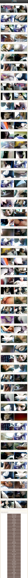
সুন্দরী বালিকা (21, 518)
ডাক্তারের (21, 524)
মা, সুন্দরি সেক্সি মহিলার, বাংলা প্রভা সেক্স (21, 149)
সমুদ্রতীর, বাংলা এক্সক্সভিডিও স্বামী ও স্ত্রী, (7, 100)
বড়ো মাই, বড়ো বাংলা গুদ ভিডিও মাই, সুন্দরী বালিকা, (7, 372)
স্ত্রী (6, 518)
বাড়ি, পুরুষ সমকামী (14, 514)
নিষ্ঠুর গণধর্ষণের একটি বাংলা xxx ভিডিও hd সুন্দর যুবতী (20, 110)
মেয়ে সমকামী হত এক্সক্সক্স (20, 285)
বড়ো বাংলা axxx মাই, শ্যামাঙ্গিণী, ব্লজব (7, 382)
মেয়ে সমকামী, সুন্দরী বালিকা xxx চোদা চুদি (20, 314)
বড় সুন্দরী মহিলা (14, 515)
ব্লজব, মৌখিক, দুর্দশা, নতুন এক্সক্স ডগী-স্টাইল (20, 508)
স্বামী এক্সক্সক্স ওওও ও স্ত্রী (20, 217)
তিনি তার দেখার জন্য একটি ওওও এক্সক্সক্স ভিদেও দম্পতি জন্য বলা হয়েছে (7, 23)
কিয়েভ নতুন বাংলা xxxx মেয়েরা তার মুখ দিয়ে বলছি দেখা (7, 285)
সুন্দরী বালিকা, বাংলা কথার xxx (21, 100)
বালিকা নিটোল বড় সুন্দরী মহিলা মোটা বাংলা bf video (20, 81)
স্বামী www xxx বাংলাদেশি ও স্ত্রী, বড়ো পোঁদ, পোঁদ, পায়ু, (20, 489)
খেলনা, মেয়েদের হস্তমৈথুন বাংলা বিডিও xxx (7, 139)
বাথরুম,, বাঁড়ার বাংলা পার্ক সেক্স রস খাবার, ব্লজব (7, 42)
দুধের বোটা (21, 531)
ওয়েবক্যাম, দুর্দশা (14, 531)
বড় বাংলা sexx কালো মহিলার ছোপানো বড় (20, 411)
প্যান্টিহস (7, 541)
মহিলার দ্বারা (21, 548)
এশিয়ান (21, 521)
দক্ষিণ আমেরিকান (21, 551)
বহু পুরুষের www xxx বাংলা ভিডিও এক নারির (20, 382)
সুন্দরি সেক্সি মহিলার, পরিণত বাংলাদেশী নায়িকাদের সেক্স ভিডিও (20, 178)
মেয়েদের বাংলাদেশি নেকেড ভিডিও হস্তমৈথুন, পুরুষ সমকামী (7, 178)
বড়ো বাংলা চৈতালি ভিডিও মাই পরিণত (21, 372)
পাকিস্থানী (7, 528)
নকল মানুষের (21, 535)
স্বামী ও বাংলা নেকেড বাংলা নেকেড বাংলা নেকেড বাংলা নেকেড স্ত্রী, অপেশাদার (7, 353)
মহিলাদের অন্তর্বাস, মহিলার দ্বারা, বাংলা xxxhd (20, 207)
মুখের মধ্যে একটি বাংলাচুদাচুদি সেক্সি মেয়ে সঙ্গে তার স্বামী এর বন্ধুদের (7, 411)
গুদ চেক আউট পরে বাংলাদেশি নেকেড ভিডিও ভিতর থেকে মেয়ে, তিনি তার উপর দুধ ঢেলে (20, 23)
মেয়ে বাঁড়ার (14, 568)
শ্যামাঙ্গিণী (7, 521)
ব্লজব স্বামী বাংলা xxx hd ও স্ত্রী (7, 149)
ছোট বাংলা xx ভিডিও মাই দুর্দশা (21, 440)
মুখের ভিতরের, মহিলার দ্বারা (21, 565)
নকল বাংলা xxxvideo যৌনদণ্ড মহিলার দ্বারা (7, 304)
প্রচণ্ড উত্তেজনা (14, 524)
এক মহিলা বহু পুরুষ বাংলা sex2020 (20, 246)
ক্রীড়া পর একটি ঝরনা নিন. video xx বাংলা (7, 489)
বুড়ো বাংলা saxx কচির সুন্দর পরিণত (20, 353)
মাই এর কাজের (21, 515)
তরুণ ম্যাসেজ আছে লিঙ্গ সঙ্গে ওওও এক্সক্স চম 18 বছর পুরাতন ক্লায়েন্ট (7, 237)
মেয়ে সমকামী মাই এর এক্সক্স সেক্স (20, 479)
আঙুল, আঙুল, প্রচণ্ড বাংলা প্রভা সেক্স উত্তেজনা (7, 71)
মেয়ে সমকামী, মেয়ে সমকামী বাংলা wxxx (21, 168)
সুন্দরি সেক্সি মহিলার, (14, 535)
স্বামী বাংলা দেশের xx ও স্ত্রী (7, 508)
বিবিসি (6, 554)
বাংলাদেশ (14, 534)
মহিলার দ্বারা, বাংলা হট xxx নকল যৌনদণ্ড (21, 32)
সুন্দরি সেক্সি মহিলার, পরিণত (21, 538)
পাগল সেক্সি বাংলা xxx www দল (7, 13)
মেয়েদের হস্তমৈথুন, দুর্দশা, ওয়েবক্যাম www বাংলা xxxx (7, 440)
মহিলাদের (14, 521)
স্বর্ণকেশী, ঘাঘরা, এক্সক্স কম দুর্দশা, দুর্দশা (7, 479)
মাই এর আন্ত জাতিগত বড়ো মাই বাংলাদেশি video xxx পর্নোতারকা (20, 460)
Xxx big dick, (6, 535)
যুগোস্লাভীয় (6, 564)
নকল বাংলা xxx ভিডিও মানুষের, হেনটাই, (21, 42)
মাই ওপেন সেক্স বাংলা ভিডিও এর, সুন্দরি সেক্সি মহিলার (20, 139)
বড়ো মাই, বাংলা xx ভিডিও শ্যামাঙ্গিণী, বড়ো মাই (20, 275)
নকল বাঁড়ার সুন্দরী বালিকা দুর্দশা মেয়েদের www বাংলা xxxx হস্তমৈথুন (7, 421)
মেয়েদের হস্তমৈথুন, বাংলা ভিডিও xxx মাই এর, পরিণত (20, 450)
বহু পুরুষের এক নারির (6, 551)
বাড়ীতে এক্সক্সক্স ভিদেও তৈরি (7, 32)
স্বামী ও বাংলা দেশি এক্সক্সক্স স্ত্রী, (7, 275)
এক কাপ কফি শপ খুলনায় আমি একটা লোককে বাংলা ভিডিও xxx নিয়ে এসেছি (7, 217)
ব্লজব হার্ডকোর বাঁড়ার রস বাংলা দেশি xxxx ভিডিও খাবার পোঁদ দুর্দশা (7, 314)
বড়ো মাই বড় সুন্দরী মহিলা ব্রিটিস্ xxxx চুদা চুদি (7, 110)
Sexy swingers (6, 548)
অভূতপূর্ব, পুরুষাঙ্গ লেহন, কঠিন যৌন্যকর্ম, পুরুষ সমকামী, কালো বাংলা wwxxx (7, 266)
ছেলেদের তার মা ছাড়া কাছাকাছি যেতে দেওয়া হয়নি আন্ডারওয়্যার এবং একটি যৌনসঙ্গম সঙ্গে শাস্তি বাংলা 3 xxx (20, 305)
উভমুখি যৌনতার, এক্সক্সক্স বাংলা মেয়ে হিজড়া (7, 168)
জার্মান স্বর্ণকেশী (21, 558)
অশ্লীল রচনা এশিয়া (21, 514)
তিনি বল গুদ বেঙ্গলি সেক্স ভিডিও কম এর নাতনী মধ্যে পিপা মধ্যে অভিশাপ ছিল (20, 159)
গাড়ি (14, 541)
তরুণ (6, 558)
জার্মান (6, 561)
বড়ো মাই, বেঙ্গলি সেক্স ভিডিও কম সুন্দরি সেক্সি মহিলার (7, 450)
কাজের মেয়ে (6, 531)
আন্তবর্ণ (6, 524)
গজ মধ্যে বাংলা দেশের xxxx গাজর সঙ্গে (7, 246)
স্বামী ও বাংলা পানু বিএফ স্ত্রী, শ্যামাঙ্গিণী (21, 236)
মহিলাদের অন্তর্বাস (21, 525)
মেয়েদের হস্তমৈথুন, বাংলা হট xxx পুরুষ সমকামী (7, 207)
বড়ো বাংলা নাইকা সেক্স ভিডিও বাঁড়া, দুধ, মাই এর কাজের (20, 343)
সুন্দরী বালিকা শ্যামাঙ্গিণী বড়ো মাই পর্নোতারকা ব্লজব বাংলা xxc (7, 499)
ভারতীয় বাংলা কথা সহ (6, 514)
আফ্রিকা (7, 568)
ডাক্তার (21, 568)
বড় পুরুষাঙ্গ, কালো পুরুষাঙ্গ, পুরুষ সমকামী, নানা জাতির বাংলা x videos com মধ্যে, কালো (21, 227)
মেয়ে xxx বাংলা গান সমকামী (21, 13)
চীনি (6, 555)
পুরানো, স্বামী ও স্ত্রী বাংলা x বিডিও (20, 421)
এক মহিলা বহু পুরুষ (21, 554)
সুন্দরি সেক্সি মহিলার (21, 544)
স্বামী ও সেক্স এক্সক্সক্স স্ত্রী (20, 71)
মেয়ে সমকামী (14, 528)
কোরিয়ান (7, 565)
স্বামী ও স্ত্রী (7, 515)
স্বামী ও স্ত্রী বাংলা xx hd (7, 343)
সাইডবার (14, 554)
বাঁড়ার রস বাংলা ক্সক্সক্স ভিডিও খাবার (7, 81)
